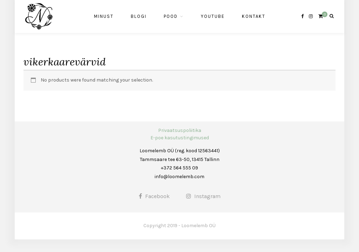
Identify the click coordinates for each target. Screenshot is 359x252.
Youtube (213, 16)
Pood (171, 16)
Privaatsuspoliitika (179, 130)
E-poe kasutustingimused (179, 138)
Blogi (139, 16)
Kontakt (253, 16)
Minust (104, 16)
